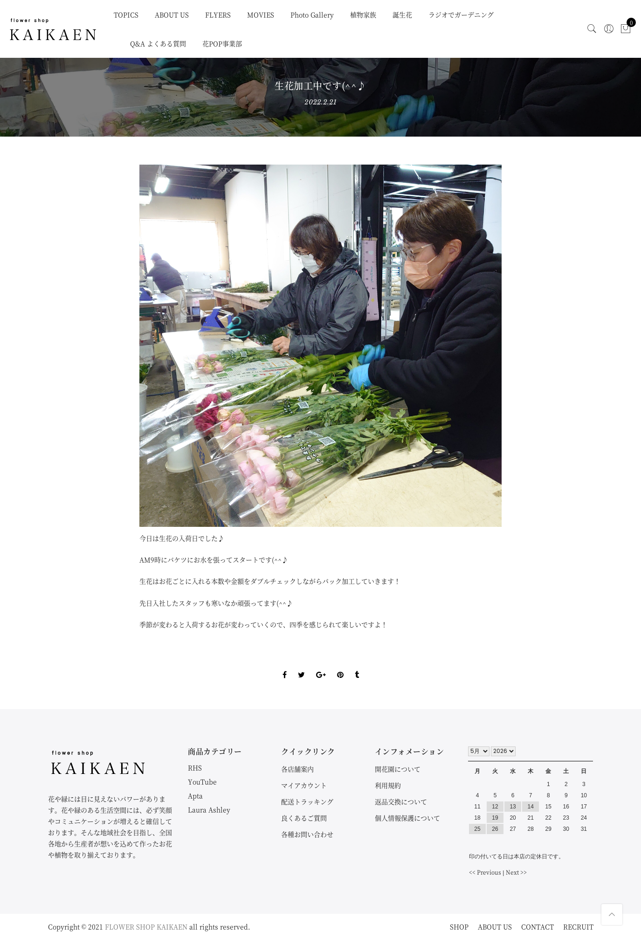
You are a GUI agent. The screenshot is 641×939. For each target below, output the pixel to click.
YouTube (202, 781)
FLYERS (218, 14)
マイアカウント (304, 785)
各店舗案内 (297, 768)
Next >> (516, 872)
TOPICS (126, 14)
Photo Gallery (312, 14)
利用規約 (388, 785)
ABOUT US (172, 14)
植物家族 (363, 14)
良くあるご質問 (304, 817)
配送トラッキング (307, 801)
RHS (195, 767)
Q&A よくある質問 (158, 43)
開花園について (397, 768)
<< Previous (485, 872)
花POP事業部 (222, 43)
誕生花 (402, 14)
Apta (195, 795)
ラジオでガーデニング (461, 14)
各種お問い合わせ (307, 834)
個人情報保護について (407, 817)
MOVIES (260, 14)
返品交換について (401, 801)
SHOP (459, 926)
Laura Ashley (209, 809)
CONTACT (537, 926)
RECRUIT (578, 926)
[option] (320, 346)
